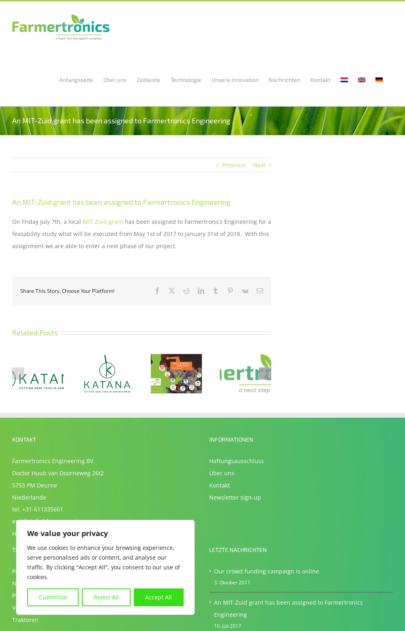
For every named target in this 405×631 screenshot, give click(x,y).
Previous (233, 165)
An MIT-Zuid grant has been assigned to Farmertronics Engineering (288, 608)
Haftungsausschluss (236, 461)
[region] (105, 567)
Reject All (106, 597)
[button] (18, 373)
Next (259, 165)
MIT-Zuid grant (103, 221)
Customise (53, 597)
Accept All (158, 597)
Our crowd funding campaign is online (266, 571)
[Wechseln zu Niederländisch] (344, 79)
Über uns (221, 473)
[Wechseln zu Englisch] (361, 79)
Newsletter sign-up (235, 497)
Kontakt (219, 485)
